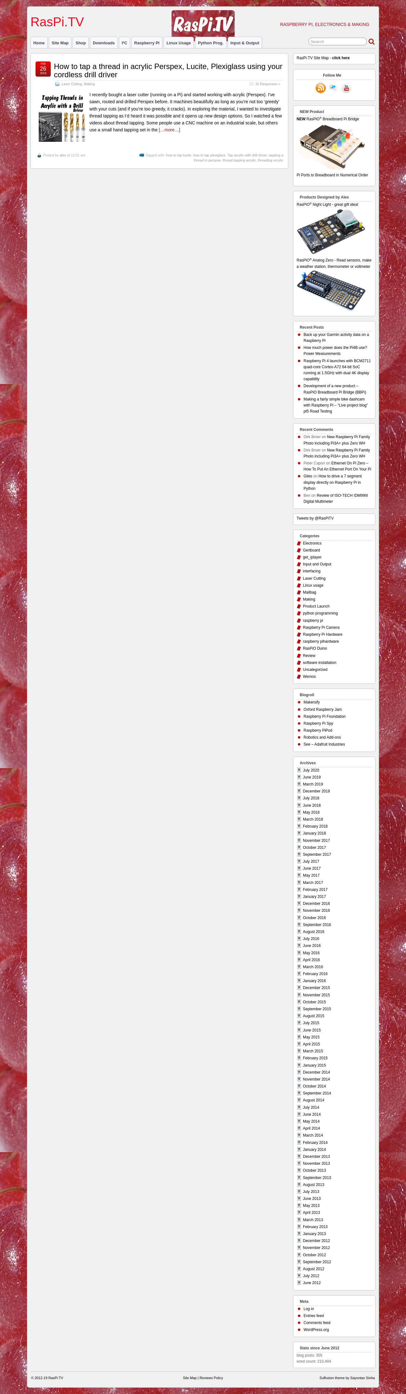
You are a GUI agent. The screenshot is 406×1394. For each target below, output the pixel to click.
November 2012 (316, 1248)
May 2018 (311, 812)
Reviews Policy (211, 1378)
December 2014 (316, 1072)
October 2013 (314, 1170)
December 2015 (316, 988)
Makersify (312, 702)
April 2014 (311, 1128)
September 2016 (317, 925)
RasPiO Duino (315, 648)
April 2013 (311, 1212)
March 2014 (313, 1135)
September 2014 (317, 1093)
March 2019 (313, 784)
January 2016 (314, 981)
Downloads (104, 43)
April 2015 (311, 1044)
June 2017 (312, 868)
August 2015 (313, 1016)
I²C (124, 43)
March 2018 (313, 819)
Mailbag (309, 592)
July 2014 (311, 1107)
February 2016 (315, 974)
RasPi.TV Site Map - (323, 58)
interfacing (311, 571)
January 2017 (314, 896)
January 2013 (314, 1234)
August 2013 (313, 1185)
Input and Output (317, 564)
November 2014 (316, 1079)
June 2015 (312, 1030)
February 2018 (315, 826)
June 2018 (312, 805)
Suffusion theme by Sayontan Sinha (347, 1378)
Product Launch (316, 606)
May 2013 (311, 1205)
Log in (309, 1309)
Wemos (309, 676)
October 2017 (314, 847)
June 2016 (312, 945)
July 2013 (311, 1191)
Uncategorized (315, 669)
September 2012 (317, 1262)
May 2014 (311, 1121)
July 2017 (311, 861)
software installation (319, 662)
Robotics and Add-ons (322, 737)
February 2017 (315, 889)
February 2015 (315, 1058)
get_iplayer (312, 557)
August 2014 (313, 1100)
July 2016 (311, 939)
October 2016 (314, 918)
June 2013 (312, 1198)
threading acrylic (270, 160)
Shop (80, 43)
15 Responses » (267, 84)
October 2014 (314, 1086)
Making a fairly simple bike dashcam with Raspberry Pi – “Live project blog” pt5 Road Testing (336, 405)
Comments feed (317, 1323)
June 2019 (312, 777)
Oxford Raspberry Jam (323, 709)
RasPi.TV (57, 22)
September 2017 (317, 854)
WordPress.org (316, 1330)
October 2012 (314, 1255)
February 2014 (315, 1142)
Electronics (312, 543)
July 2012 (311, 1276)
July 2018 (311, 798)
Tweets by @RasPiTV (315, 518)
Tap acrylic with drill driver (247, 155)
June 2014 (312, 1114)
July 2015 (311, 1023)
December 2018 (316, 791)
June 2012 (312, 1283)
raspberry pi (147, 43)
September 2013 (317, 1178)
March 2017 (313, 882)
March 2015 (313, 1051)
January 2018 (314, 833)
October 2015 (314, 1002)
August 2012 (313, 1269)
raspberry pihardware (321, 641)
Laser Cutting (72, 84)
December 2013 (316, 1156)
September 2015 (317, 1009)
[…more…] (169, 129)
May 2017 (311, 875)
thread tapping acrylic (239, 160)
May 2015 (311, 1037)
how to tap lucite (178, 155)
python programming (320, 613)
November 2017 (316, 840)
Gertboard (311, 550)
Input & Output (245, 43)
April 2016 (311, 960)
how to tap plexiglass (209, 155)
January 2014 (314, 1149)
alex (63, 155)
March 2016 (313, 967)
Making (89, 84)
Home (39, 43)
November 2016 (316, 910)
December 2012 (316, 1241)
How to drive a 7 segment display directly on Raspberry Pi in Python (333, 482)
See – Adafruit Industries (324, 744)
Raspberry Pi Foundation (325, 716)
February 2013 (315, 1227)
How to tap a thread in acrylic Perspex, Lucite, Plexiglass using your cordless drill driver (168, 70)
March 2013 (313, 1220)
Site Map (60, 43)
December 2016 (316, 903)
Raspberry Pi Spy (318, 723)
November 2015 (316, 995)
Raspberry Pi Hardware (323, 634)
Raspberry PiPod (318, 730)
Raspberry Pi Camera (321, 627)
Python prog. (211, 43)
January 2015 (314, 1065)
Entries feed (314, 1316)
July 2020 (311, 770)
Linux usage (179, 43)
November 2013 (316, 1163)
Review (309, 655)
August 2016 (313, 932)
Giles (308, 476)
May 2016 (311, 953)
